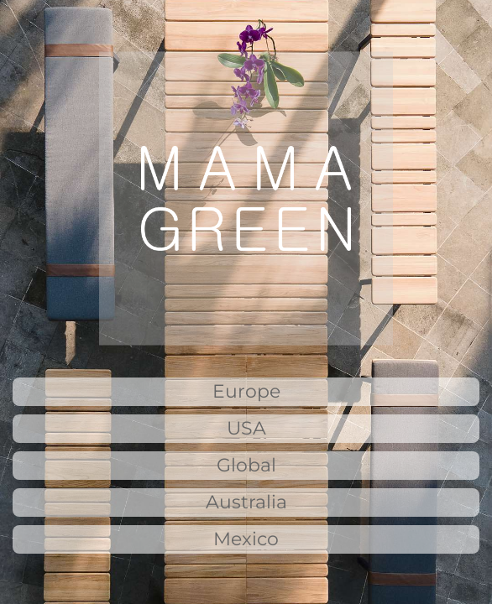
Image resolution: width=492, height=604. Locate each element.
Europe (246, 391)
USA (246, 428)
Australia (246, 502)
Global (246, 465)
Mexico (246, 539)
